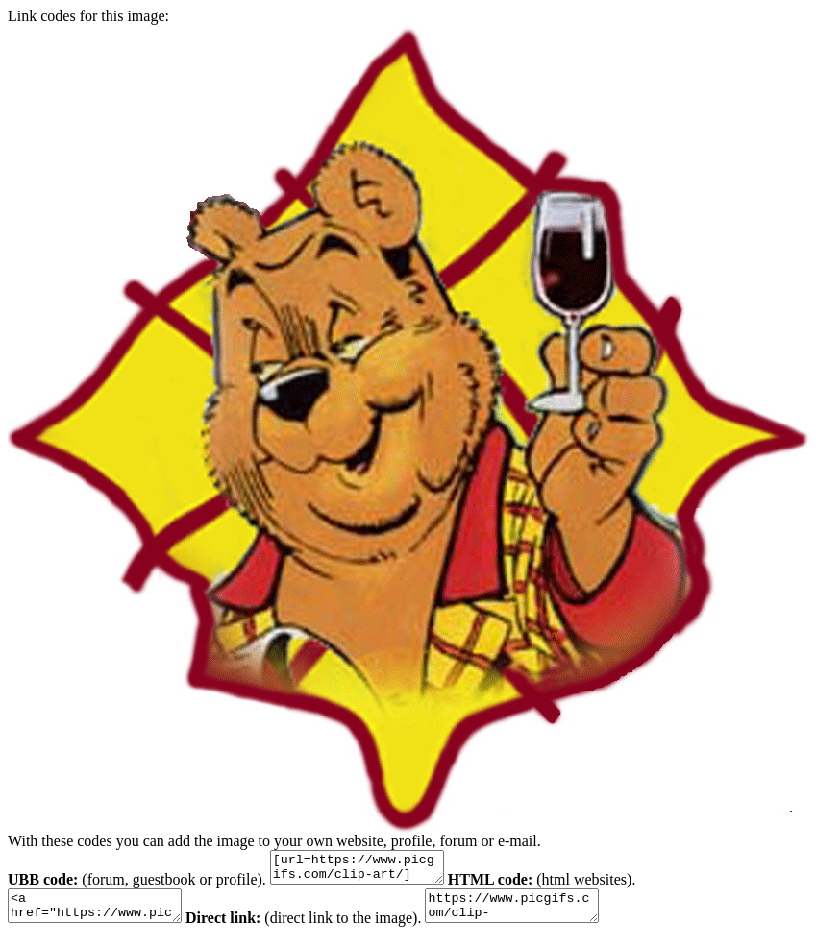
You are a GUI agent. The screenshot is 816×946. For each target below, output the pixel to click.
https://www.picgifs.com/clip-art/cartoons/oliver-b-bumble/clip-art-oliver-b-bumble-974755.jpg (540, 914)
